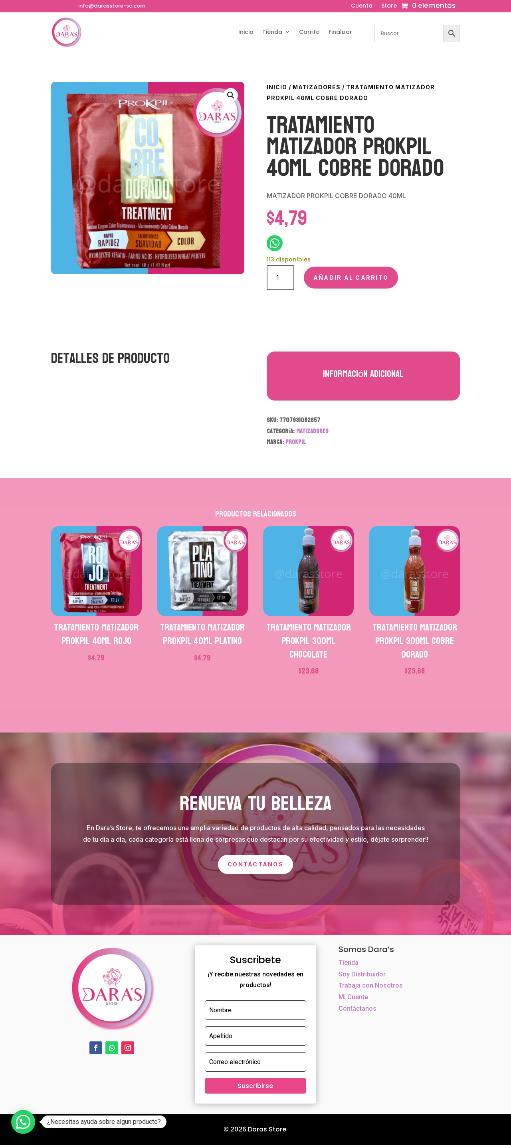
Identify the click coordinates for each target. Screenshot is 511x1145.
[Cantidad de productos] (280, 277)
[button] (231, 95)
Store (389, 6)
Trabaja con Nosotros (371, 985)
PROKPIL (295, 442)
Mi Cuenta (353, 997)
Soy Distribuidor (362, 974)
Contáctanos (255, 864)
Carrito (309, 32)
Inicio (246, 32)
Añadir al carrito (350, 277)
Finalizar (340, 32)
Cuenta (361, 6)
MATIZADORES (317, 87)
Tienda (272, 32)
